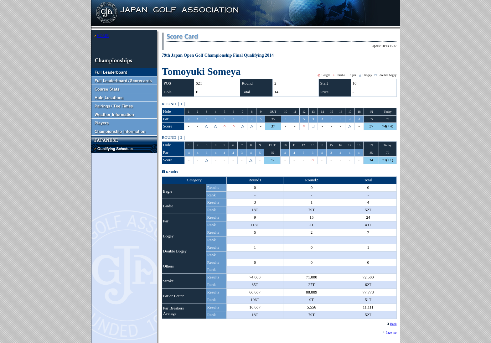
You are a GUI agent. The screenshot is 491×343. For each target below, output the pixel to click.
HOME (103, 35)
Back (393, 323)
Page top (391, 332)
